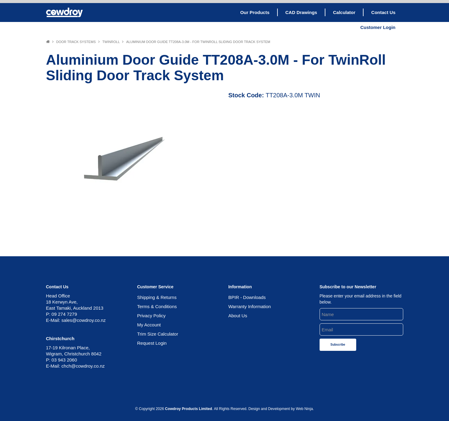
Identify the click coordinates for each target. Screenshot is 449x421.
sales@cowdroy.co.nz (83, 320)
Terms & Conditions (157, 306)
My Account (149, 324)
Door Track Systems (76, 42)
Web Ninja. (305, 409)
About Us (237, 315)
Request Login (152, 343)
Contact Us (383, 12)
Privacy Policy (151, 315)
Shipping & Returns (156, 297)
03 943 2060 (64, 359)
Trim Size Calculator (157, 333)
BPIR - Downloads (247, 297)
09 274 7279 (64, 314)
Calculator (344, 12)
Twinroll (111, 42)
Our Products (255, 12)
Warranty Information (249, 306)
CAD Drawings (301, 12)
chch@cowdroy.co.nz (83, 366)
